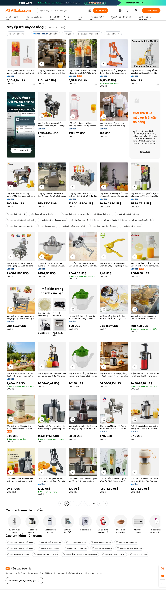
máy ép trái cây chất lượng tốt (44, 214)
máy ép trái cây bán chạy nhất (75, 214)
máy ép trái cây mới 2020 (113, 554)
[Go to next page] (105, 503)
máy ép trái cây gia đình (127, 542)
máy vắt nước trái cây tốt (49, 542)
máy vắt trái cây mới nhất (105, 220)
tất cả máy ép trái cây (101, 542)
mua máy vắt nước (138, 554)
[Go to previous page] (60, 503)
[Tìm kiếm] (100, 10)
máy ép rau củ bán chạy (18, 554)
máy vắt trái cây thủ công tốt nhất (137, 220)
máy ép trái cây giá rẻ (102, 548)
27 (100, 503)
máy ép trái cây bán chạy (76, 548)
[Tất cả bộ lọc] (16, 33)
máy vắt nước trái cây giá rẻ (73, 226)
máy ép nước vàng (46, 226)
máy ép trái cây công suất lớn (20, 226)
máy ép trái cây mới (16, 214)
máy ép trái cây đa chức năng (52, 220)
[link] (162, 568)
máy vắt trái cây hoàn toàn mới (20, 220)
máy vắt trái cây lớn (80, 220)
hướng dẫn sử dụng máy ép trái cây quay (80, 554)
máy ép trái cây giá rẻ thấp (46, 554)
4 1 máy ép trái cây (102, 214)
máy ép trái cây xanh (131, 226)
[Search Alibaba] (63, 10)
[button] (90, 10)
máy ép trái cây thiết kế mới (129, 548)
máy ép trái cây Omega (48, 548)
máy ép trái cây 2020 (76, 542)
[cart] (128, 11)
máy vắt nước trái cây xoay (128, 214)
